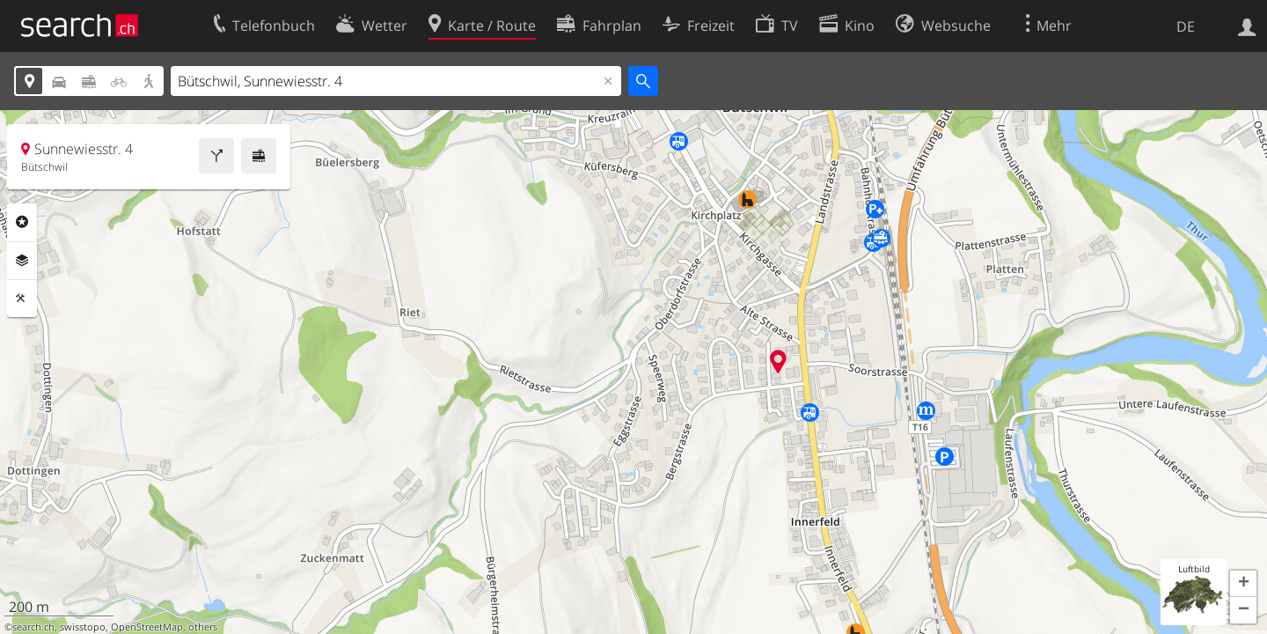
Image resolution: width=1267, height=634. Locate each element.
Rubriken (22, 221)
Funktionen (22, 298)
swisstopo (83, 627)
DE (1185, 26)
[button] (1243, 584)
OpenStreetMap (147, 627)
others (202, 627)
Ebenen (22, 260)
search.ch (33, 627)
